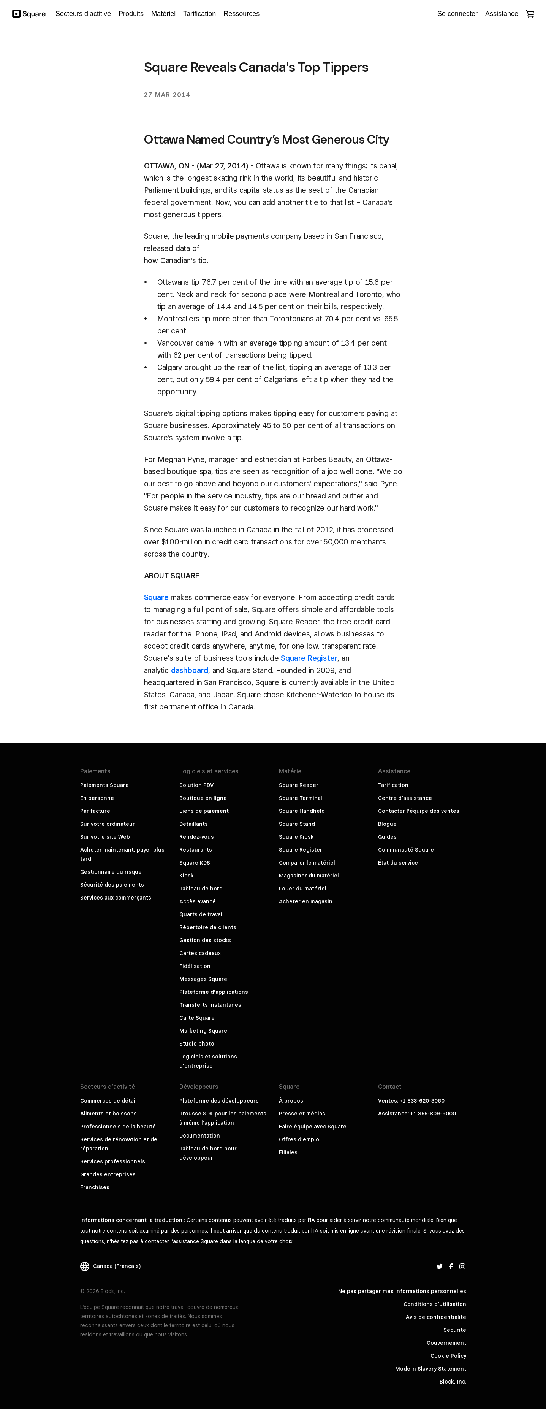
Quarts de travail (201, 914)
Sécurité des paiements (112, 885)
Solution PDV (196, 785)
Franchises (94, 1187)
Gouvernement (446, 1343)
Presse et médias (302, 1114)
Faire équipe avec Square (313, 1126)
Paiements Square (104, 785)
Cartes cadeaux (200, 953)
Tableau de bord (201, 888)
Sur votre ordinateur (107, 824)
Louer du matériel (302, 888)
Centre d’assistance (405, 798)
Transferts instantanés (210, 1005)
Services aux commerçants (115, 898)
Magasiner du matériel (309, 876)
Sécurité (454, 1330)
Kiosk (186, 876)
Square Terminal (300, 798)
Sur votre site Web (105, 837)
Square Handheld (302, 811)
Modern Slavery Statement (430, 1369)
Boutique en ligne (203, 798)
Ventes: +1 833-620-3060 (411, 1101)
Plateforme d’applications (213, 992)
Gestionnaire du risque (111, 872)
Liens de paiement (204, 811)
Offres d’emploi (300, 1139)
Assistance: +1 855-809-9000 (417, 1114)
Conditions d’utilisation (435, 1304)
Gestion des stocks (205, 940)
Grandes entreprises (108, 1174)
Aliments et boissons (108, 1114)
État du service (398, 863)
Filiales (288, 1152)
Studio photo (196, 1044)
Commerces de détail (108, 1101)
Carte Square (197, 1018)
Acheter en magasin (305, 901)
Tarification (393, 785)
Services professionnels (112, 1161)
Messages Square (203, 979)
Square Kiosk (296, 837)
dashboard (189, 670)
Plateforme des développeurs (219, 1101)
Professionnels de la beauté (118, 1126)
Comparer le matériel (307, 863)
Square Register (309, 658)
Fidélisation (194, 966)
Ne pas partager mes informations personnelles (402, 1291)
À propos (291, 1101)
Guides (387, 837)
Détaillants (193, 824)
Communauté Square (406, 850)
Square (156, 597)
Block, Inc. (453, 1382)
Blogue (387, 824)
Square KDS (194, 863)
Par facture (95, 811)
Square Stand (297, 824)
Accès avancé (197, 901)
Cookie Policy (448, 1356)
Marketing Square (203, 1031)
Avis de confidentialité (436, 1317)
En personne (97, 798)
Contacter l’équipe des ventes (418, 811)
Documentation (199, 1136)
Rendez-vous (196, 837)
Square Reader (298, 785)
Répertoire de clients (207, 927)
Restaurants (195, 850)
